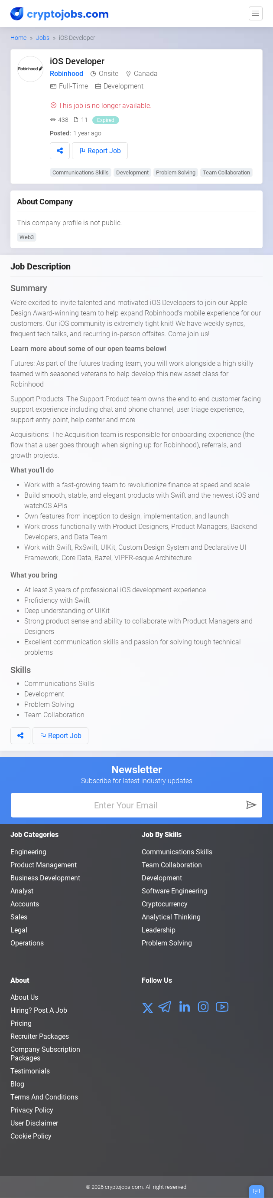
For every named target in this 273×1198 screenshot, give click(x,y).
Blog (17, 1084)
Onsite (108, 73)
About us (24, 997)
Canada (146, 73)
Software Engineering (174, 891)
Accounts (24, 904)
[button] (60, 150)
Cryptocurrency (165, 904)
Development (123, 86)
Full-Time (73, 86)
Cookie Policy (31, 1136)
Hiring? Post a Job (38, 1010)
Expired (105, 120)
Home (18, 37)
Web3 (27, 237)
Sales (18, 917)
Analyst (21, 891)
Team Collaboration (226, 172)
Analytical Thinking (171, 917)
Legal (18, 930)
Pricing (21, 1023)
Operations (27, 943)
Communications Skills (80, 172)
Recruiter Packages (39, 1036)
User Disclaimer (34, 1123)
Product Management (43, 865)
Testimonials (30, 1071)
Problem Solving (175, 172)
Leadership (159, 930)
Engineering (28, 852)
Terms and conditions (44, 1097)
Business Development (45, 878)
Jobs (42, 37)
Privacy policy (31, 1110)
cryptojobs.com (124, 1187)
